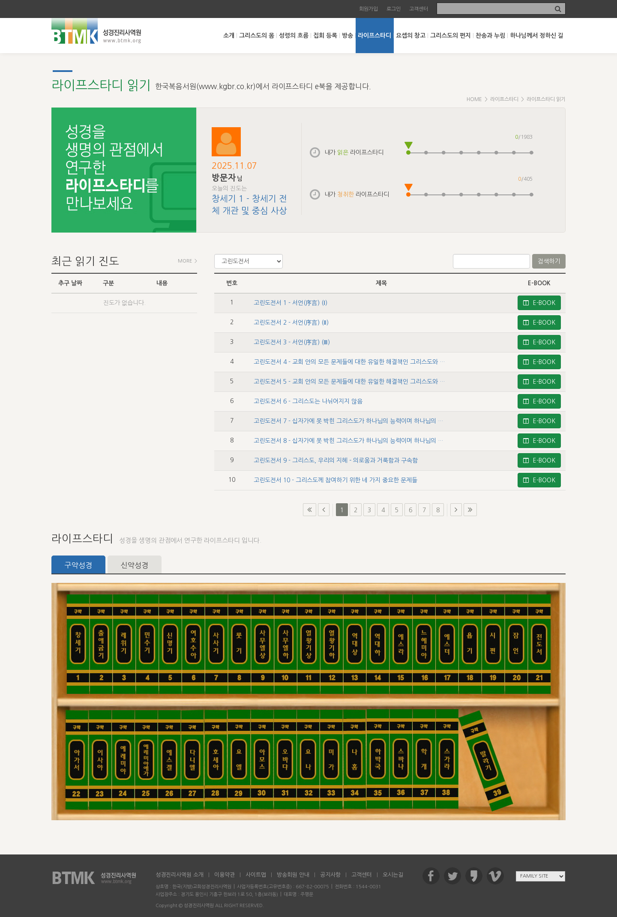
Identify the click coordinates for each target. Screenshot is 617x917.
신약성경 (134, 565)
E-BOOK (539, 303)
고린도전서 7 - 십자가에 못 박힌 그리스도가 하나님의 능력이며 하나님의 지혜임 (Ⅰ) (358, 421)
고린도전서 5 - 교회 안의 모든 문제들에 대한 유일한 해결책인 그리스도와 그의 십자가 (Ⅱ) (366, 382)
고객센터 (418, 9)
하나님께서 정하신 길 (536, 36)
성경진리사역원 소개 (180, 875)
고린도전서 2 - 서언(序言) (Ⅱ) (291, 323)
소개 (228, 36)
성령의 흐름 (293, 36)
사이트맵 (256, 875)
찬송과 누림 (490, 36)
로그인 (393, 9)
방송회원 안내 (293, 875)
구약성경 (78, 565)
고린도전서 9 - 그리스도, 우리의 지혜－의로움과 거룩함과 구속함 (336, 460)
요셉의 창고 (410, 36)
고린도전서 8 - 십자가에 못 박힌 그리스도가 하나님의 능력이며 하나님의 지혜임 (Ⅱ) (359, 441)
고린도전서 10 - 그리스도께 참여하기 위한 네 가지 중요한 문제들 (335, 480)
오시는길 (393, 875)
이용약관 (224, 875)
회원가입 (368, 9)
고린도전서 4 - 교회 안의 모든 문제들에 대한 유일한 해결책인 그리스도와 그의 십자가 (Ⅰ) (365, 362)
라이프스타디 (374, 36)
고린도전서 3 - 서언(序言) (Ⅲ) (292, 342)
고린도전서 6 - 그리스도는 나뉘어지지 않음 (308, 401)
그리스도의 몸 (256, 36)
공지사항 (330, 875)
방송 (347, 36)
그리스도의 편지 (450, 36)
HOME (474, 99)
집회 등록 (325, 36)
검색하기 (549, 261)
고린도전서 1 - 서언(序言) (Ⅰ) (290, 303)
